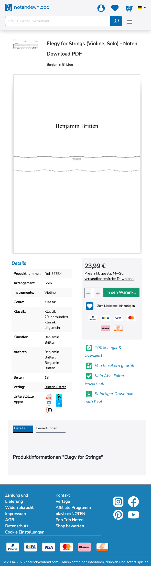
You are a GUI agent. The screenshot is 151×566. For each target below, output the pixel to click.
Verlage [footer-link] (63, 501)
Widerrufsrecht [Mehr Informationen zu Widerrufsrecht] (19, 507)
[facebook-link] (133, 505)
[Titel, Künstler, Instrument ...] (58, 21)
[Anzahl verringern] (88, 293)
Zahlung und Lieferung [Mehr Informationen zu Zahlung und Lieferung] (16, 498)
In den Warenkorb (122, 292)
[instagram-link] (119, 505)
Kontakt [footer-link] (63, 495)
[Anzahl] (92, 293)
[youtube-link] (133, 518)
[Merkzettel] (115, 9)
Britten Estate (55, 387)
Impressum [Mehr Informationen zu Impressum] (15, 514)
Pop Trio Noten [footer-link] (69, 520)
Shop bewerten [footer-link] (70, 526)
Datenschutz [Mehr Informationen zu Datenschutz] (16, 526)
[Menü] (129, 22)
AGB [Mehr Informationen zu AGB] (9, 520)
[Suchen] (116, 21)
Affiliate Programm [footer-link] (73, 507)
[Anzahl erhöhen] (97, 293)
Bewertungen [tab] (46, 428)
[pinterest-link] (119, 518)
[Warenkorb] (129, 9)
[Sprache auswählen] (142, 8)
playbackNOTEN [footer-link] (70, 514)
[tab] (23, 429)
